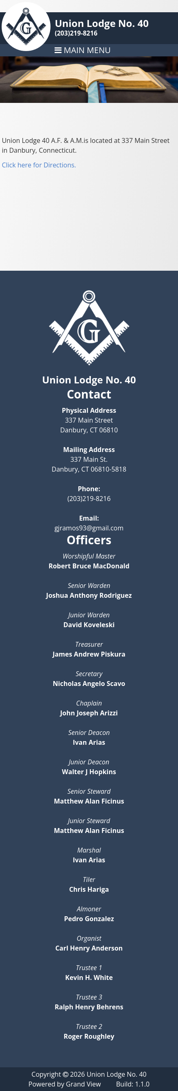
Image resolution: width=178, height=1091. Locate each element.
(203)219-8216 (76, 33)
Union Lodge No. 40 (102, 23)
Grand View (83, 1084)
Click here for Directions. (39, 164)
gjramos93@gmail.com (89, 527)
